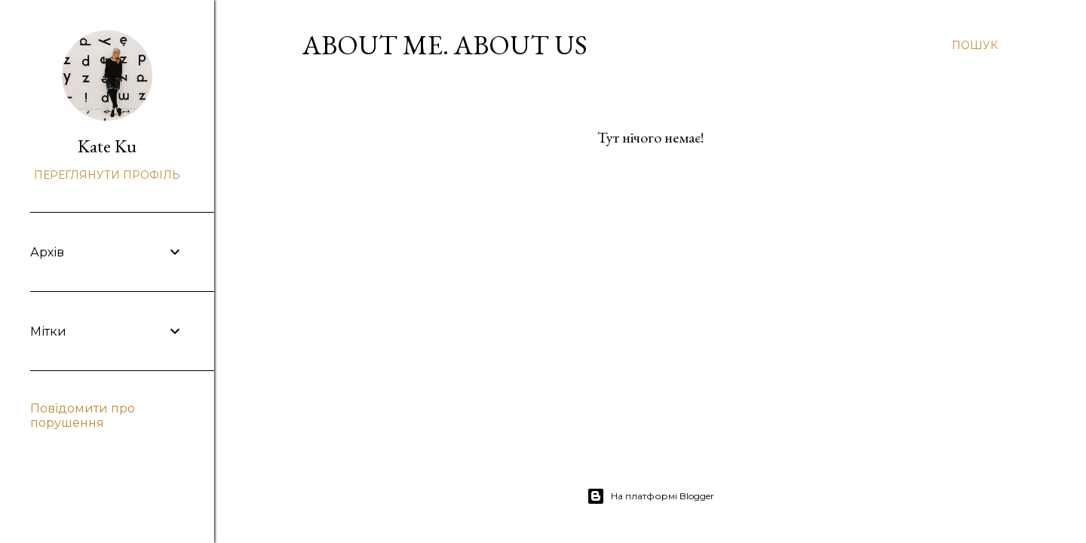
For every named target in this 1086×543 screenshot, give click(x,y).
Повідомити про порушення (82, 415)
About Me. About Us (444, 45)
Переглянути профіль (107, 175)
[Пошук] (975, 45)
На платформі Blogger (650, 496)
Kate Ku (107, 146)
